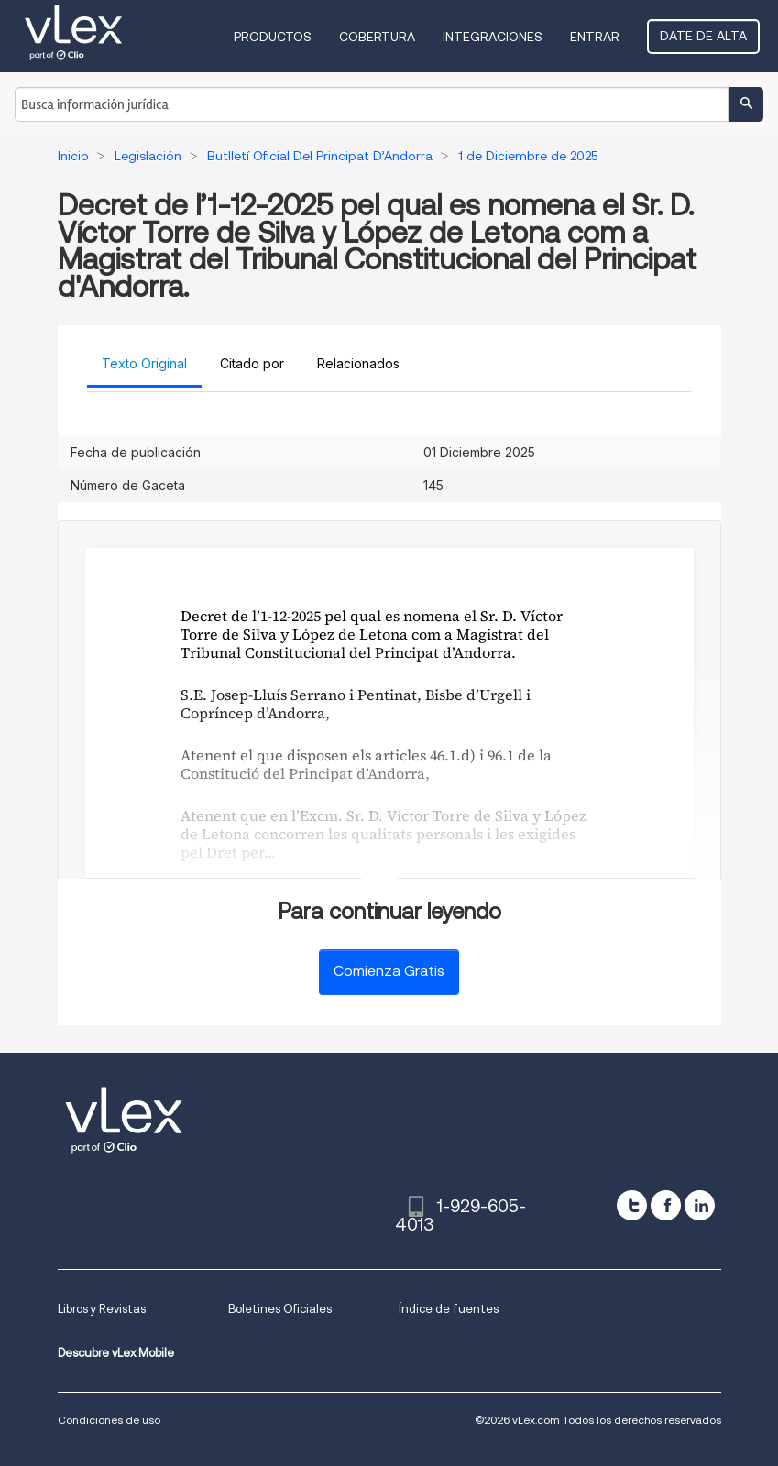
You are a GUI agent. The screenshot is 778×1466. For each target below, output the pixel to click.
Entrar (594, 36)
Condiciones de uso (109, 1420)
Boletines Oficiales (280, 1309)
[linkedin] (700, 1205)
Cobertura (377, 36)
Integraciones (492, 36)
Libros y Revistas (102, 1309)
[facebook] (666, 1205)
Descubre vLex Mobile (116, 1353)
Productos (273, 36)
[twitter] (632, 1205)
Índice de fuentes (449, 1309)
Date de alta (703, 35)
